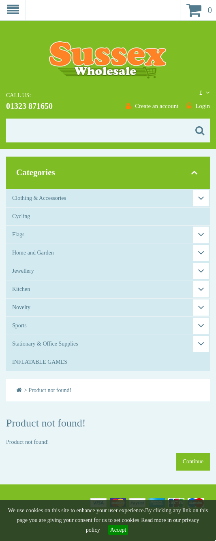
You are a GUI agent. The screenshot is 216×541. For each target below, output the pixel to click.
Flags (18, 234)
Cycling (21, 216)
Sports (19, 325)
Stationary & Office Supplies (45, 344)
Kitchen (21, 289)
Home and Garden (33, 253)
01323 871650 (29, 106)
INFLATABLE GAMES (39, 362)
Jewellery (23, 271)
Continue (193, 461)
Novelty (21, 307)
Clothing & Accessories (39, 198)
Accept (118, 530)
